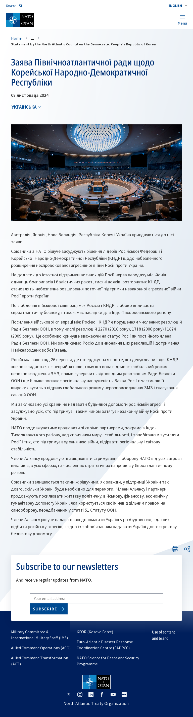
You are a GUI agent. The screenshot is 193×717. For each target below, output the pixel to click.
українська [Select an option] (24, 107)
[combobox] (177, 6)
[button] (177, 6)
